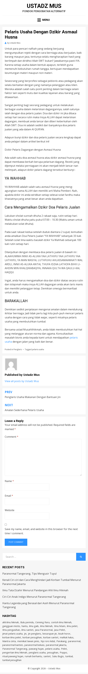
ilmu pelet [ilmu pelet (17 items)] (72, 626)
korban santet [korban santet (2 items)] (50, 637)
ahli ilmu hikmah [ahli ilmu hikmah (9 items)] (10, 622)
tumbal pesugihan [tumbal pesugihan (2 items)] (11, 660)
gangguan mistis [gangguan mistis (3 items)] (11, 626)
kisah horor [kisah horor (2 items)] (64, 633)
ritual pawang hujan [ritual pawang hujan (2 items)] (12, 656)
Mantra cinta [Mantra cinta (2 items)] (9, 641)
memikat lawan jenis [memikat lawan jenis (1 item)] (28, 641)
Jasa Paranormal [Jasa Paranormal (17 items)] (44, 629)
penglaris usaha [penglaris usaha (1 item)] (37, 652)
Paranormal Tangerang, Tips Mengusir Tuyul (29, 573)
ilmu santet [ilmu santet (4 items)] (27, 629)
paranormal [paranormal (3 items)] (74, 641)
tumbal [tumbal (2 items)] (69, 656)
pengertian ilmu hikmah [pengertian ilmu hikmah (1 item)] (14, 652)
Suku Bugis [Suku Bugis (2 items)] (58, 656)
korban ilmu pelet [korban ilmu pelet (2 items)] (11, 637)
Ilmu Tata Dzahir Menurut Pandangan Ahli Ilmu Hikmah (35, 590)
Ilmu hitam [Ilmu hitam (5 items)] (59, 626)
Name (9, 481)
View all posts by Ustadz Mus (22, 381)
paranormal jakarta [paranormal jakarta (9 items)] (56, 644)
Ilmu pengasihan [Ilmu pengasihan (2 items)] (11, 629)
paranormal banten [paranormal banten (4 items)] (12, 644)
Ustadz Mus (44, 6)
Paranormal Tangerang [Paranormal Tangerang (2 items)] (14, 648)
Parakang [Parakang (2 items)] (61, 641)
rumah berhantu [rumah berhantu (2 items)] (33, 656)
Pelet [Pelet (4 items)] (64, 648)
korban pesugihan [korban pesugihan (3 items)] (32, 637)
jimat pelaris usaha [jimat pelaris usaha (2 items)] (12, 633)
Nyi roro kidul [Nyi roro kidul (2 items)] (48, 641)
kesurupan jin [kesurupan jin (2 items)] (50, 633)
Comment (11, 436)
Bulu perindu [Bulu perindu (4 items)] (27, 622)
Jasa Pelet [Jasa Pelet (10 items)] (59, 629)
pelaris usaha (38, 349)
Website (9, 510)
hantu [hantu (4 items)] (25, 626)
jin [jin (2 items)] (25, 633)
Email (9, 495)
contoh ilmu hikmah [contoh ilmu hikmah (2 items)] (61, 622)
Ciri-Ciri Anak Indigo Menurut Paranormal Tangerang (34, 596)
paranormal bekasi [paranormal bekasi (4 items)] (34, 644)
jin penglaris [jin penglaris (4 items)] (34, 633)
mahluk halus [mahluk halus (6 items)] (66, 637)
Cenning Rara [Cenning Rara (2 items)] (42, 622)
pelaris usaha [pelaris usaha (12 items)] (52, 648)
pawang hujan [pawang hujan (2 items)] (36, 648)
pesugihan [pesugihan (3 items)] (52, 652)
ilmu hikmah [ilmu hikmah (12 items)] (46, 626)
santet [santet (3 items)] (47, 656)
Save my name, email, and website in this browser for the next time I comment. (41, 531)
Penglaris (18, 349)
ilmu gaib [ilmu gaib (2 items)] (34, 626)
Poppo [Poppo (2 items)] (63, 652)
